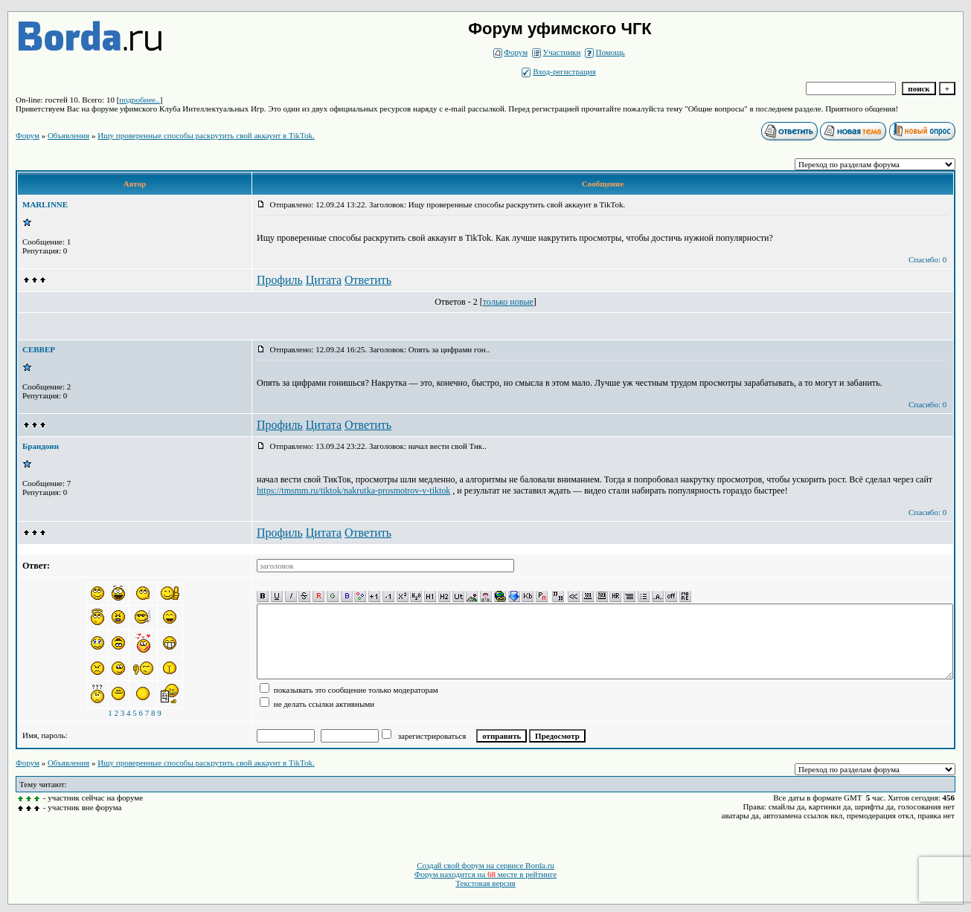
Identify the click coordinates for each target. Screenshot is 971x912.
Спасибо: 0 (927, 259)
